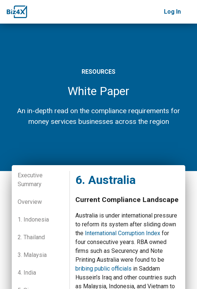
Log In (172, 11)
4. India (27, 272)
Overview (30, 201)
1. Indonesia (33, 219)
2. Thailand (31, 237)
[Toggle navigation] (189, 12)
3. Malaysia (32, 254)
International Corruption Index (122, 233)
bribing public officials (103, 268)
